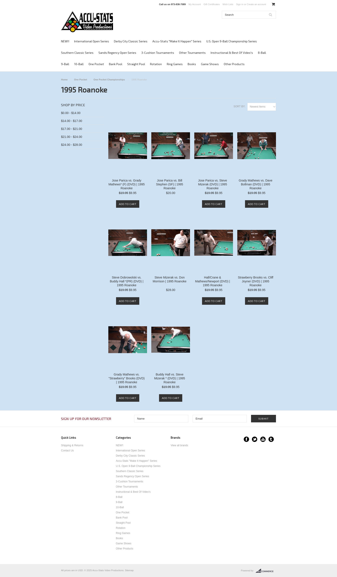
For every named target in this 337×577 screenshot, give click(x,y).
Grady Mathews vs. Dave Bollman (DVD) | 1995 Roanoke (255, 184)
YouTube (263, 439)
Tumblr (271, 439)
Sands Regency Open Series (117, 52)
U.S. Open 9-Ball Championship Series (231, 41)
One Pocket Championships (109, 79)
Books (192, 64)
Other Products (234, 64)
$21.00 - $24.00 (71, 136)
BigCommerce (266, 570)
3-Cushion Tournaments (157, 52)
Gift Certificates (212, 4)
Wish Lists (227, 4)
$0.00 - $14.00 (70, 113)
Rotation (156, 64)
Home (64, 79)
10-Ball (79, 64)
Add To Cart (127, 204)
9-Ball (65, 64)
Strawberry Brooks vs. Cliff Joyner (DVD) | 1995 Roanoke (255, 281)
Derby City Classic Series (130, 41)
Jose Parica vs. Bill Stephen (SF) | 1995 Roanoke (169, 184)
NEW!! (65, 41)
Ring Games (175, 64)
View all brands (179, 445)
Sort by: (239, 106)
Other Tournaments (192, 52)
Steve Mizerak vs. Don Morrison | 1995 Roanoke (170, 279)
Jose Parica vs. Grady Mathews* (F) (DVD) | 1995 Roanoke (127, 184)
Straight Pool (136, 64)
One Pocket (96, 64)
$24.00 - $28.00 (71, 144)
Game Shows (210, 64)
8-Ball (262, 52)
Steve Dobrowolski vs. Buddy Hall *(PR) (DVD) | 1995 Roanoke (126, 281)
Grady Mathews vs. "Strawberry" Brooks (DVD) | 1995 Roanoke (127, 378)
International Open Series (91, 41)
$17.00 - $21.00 (71, 129)
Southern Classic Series (77, 52)
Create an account (256, 4)
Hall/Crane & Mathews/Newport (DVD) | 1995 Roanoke (212, 281)
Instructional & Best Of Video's (232, 52)
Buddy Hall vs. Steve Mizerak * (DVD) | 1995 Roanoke (169, 378)
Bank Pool (115, 64)
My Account (194, 4)
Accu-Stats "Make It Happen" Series (176, 41)
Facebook (246, 439)
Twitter (254, 439)
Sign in (239, 4)
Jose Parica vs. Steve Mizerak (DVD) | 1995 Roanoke (212, 184)
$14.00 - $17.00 (71, 121)
